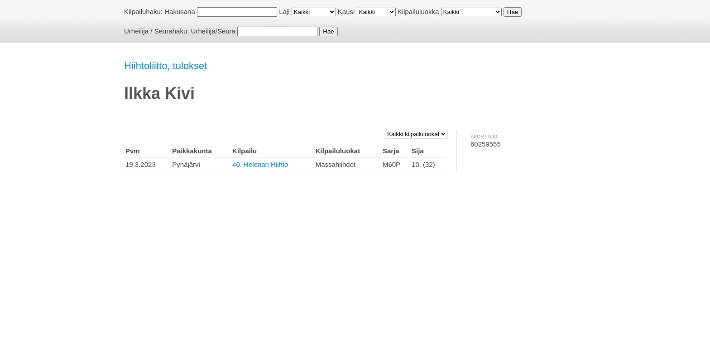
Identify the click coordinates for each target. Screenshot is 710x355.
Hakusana (179, 11)
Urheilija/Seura (213, 31)
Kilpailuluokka (418, 11)
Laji (284, 11)
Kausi (346, 11)
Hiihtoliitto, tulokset (165, 65)
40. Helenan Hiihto (260, 164)
